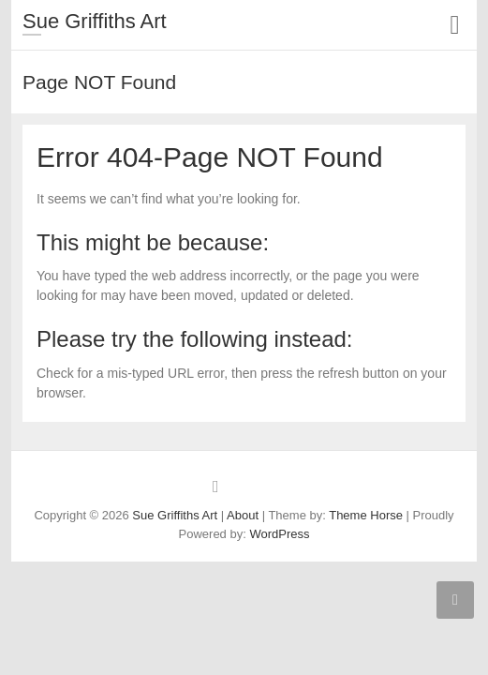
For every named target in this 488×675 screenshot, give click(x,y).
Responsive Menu (455, 25)
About (243, 515)
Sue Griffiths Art (94, 21)
